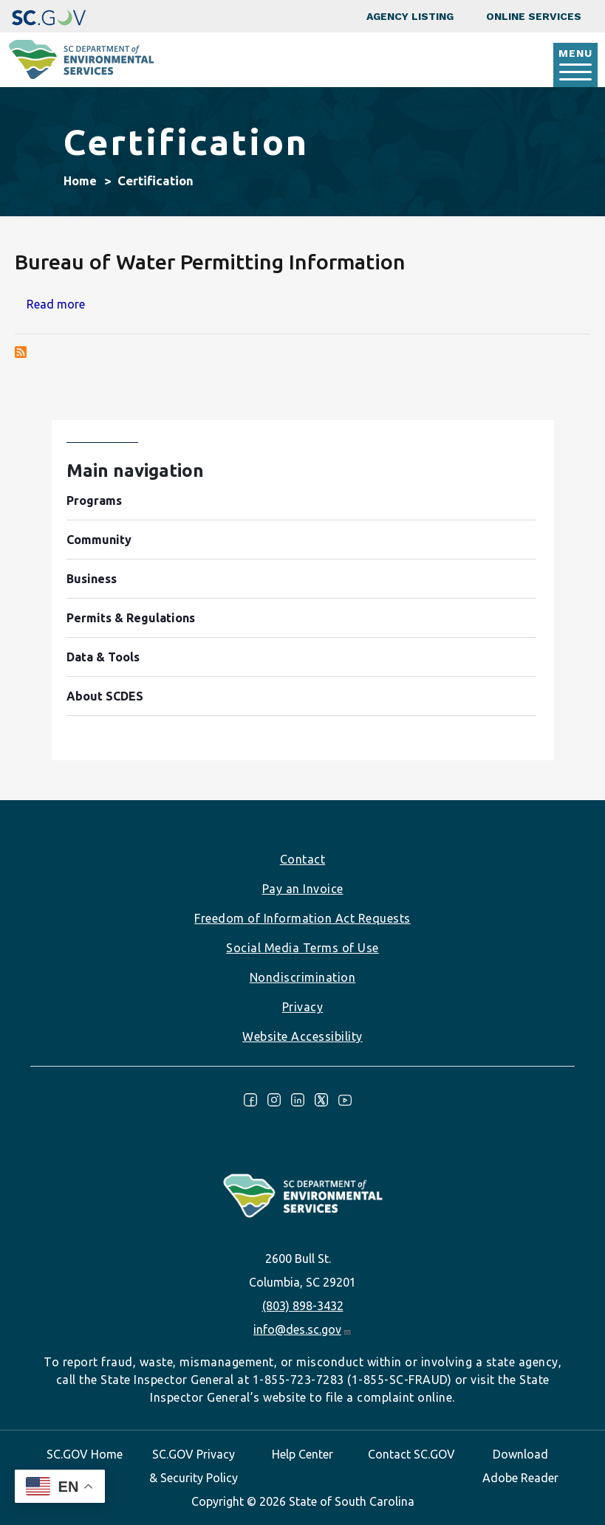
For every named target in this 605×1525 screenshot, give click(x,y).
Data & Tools (103, 657)
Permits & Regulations (130, 617)
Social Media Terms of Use (302, 947)
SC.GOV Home (85, 1454)
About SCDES (104, 696)
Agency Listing (410, 16)
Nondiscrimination (303, 977)
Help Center (302, 1454)
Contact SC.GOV (411, 1454)
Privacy (303, 1006)
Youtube (345, 1099)
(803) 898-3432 (302, 1305)
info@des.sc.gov (302, 1329)
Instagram (274, 1099)
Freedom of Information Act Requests (302, 918)
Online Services (533, 16)
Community (98, 539)
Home (80, 180)
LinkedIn (297, 1099)
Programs (94, 500)
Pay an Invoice (302, 888)
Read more (56, 304)
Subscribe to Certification (21, 352)
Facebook (250, 1099)
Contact (303, 859)
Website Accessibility (302, 1036)
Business (91, 578)
